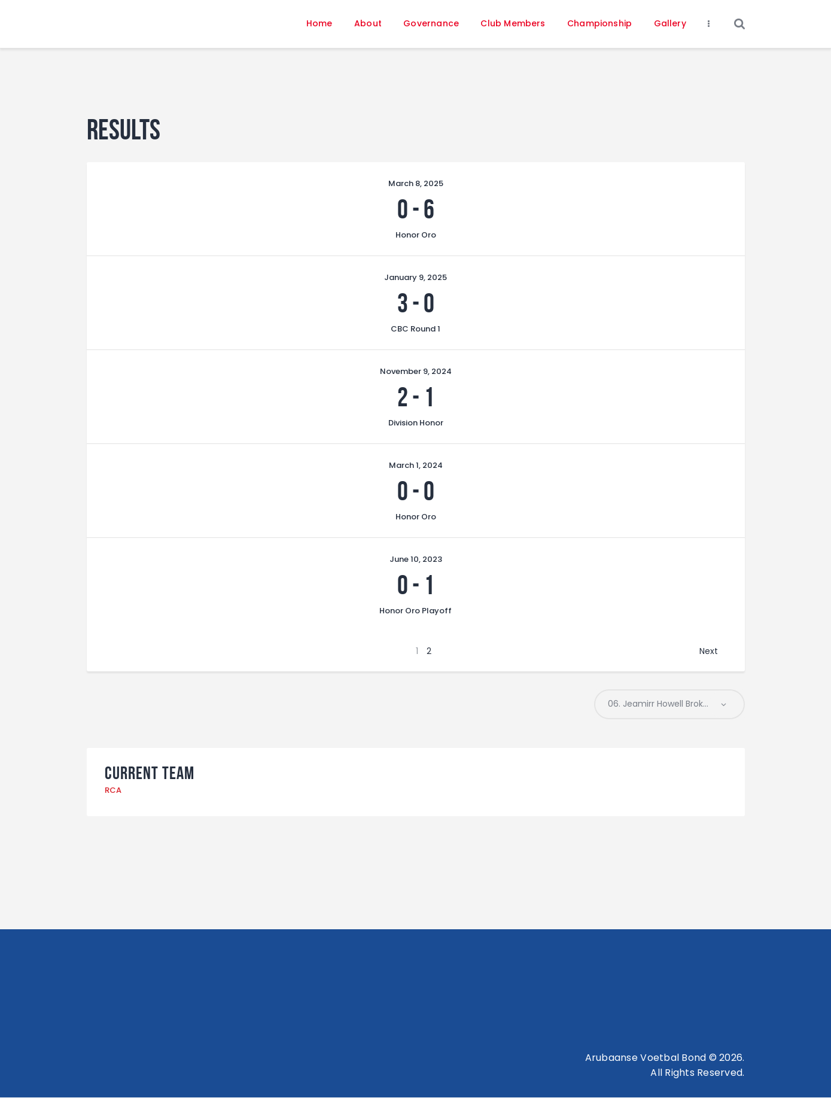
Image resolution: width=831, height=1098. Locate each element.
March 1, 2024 (416, 465)
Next (708, 651)
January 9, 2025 (415, 277)
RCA (113, 790)
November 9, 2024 (416, 371)
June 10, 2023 (415, 559)
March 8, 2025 (415, 183)
